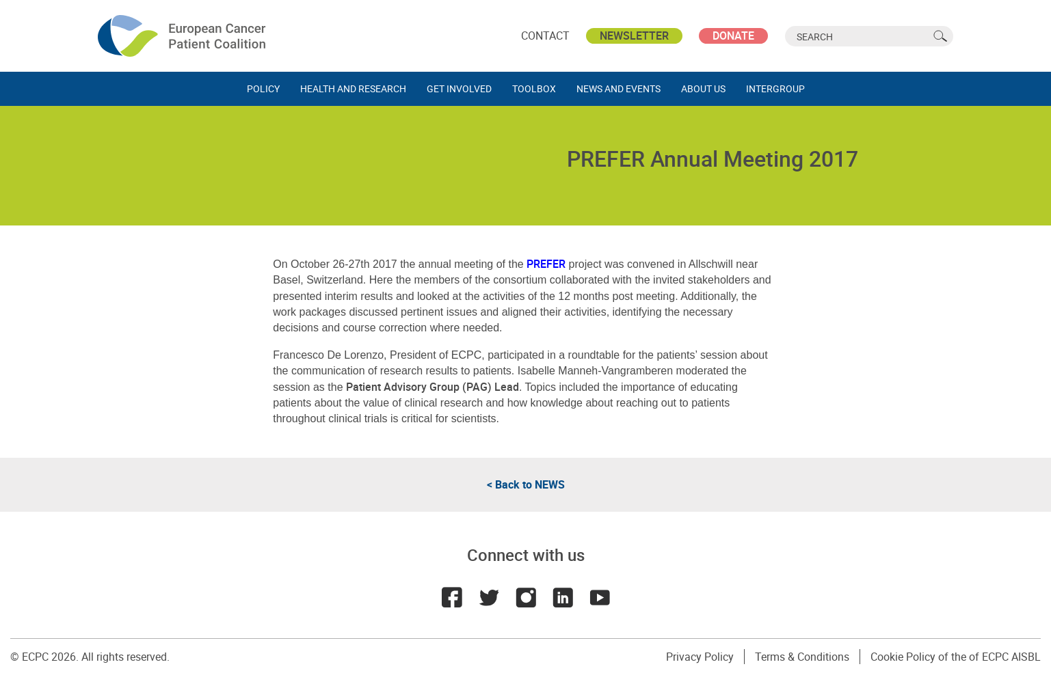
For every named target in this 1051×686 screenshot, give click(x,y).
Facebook (452, 597)
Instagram (526, 597)
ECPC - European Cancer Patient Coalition (183, 35)
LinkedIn (563, 597)
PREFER (546, 263)
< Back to (526, 484)
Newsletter (634, 35)
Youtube (599, 597)
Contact (545, 35)
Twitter (489, 597)
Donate (733, 35)
